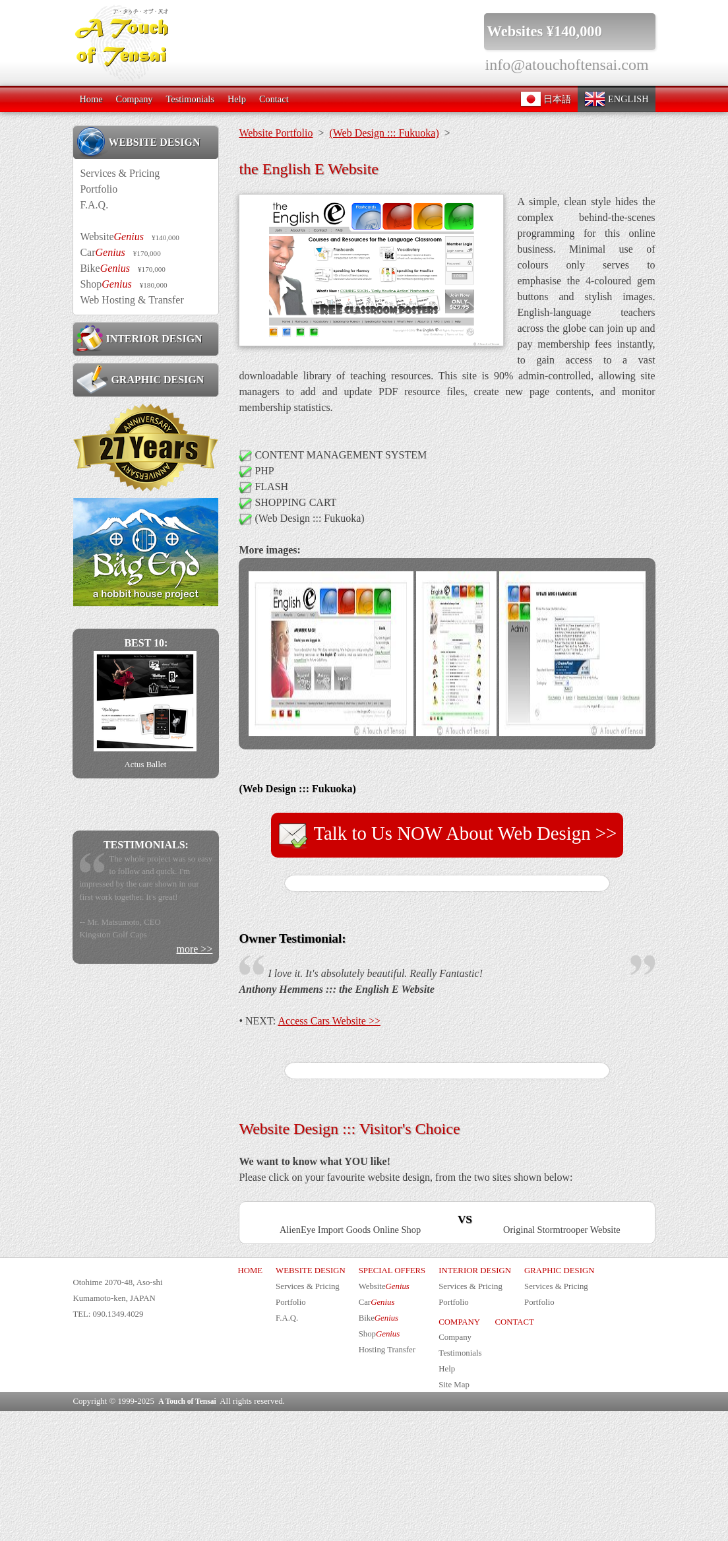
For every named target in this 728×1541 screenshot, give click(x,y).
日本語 (546, 99)
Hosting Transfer (387, 1479)
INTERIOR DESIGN (139, 338)
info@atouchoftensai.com (567, 64)
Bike (123, 268)
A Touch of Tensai (187, 1531)
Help (237, 99)
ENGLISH (616, 99)
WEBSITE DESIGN (138, 142)
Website (129, 236)
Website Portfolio (276, 133)
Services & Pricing (120, 173)
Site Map (454, 1514)
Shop (123, 284)
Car (120, 252)
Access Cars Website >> (329, 1020)
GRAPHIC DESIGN (140, 379)
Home (90, 99)
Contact (274, 99)
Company (134, 99)
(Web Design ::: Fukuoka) (384, 133)
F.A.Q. (94, 204)
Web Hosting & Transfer (131, 299)
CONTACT (514, 1451)
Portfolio (98, 189)
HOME (249, 1400)
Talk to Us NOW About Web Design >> (447, 835)
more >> (194, 949)
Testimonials (190, 99)
